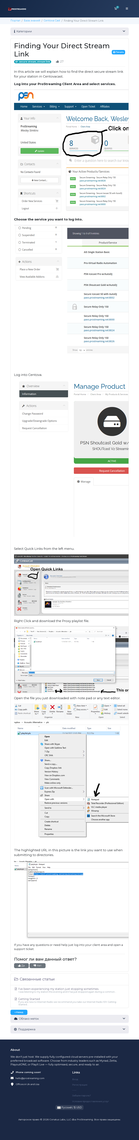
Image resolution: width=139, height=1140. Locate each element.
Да (21, 965)
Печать (118, 52)
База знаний (32, 20)
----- (74, 1090)
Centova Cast (52, 20)
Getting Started (69, 1001)
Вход (75, 1079)
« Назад (19, 1012)
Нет (37, 965)
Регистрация (79, 1084)
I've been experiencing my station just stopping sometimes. (69, 990)
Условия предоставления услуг (90, 1101)
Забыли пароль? (81, 1095)
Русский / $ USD (69, 1107)
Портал (15, 20)
